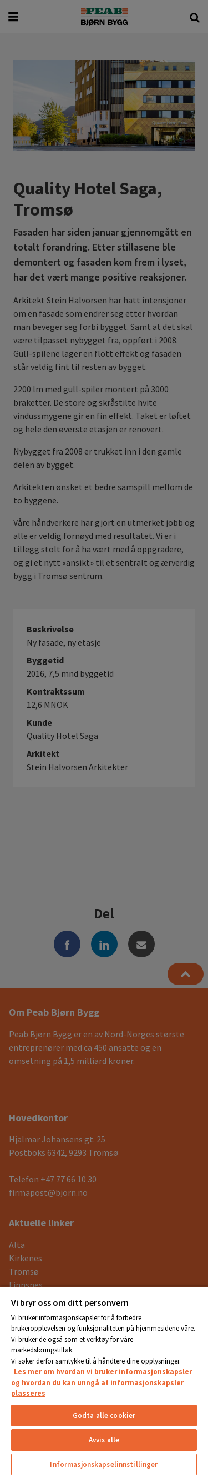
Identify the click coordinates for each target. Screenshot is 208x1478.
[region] (104, 1382)
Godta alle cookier (104, 1415)
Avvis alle (104, 1440)
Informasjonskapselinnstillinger (104, 1464)
